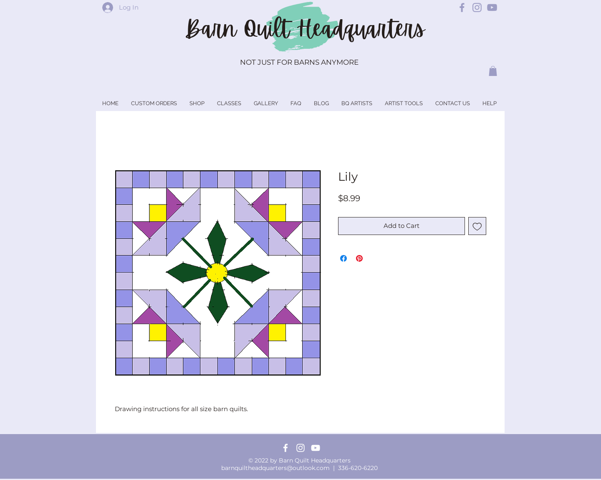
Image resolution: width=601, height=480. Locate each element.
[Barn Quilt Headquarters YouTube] (492, 7)
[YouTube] (315, 447)
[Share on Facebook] (343, 258)
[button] (493, 71)
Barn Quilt (240, 28)
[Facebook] (285, 447)
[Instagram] (300, 447)
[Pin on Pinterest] (359, 258)
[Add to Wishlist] (477, 226)
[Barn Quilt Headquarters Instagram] (477, 7)
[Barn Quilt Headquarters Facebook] (462, 7)
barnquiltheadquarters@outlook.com (275, 468)
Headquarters (360, 28)
